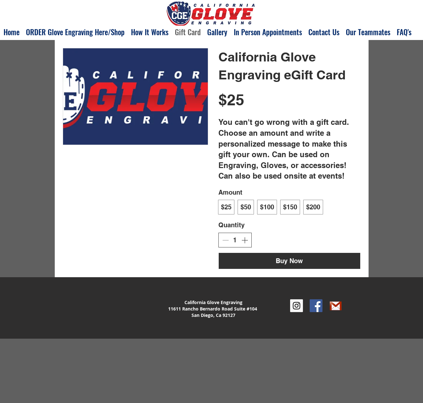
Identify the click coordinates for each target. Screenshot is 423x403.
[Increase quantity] (244, 240)
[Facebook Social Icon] (316, 305)
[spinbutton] (235, 240)
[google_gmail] (335, 305)
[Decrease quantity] (225, 240)
